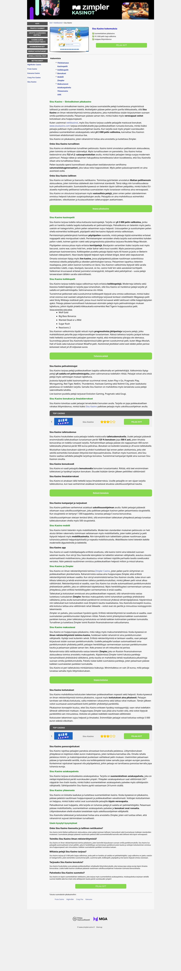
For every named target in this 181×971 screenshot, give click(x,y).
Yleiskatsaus (63, 63)
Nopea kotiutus (101, 680)
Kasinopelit (62, 66)
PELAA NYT (136, 421)
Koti (37, 24)
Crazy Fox (79, 899)
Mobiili (60, 77)
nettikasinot (72, 122)
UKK (59, 94)
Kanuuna (89, 899)
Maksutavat (62, 84)
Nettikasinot (37, 61)
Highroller (70, 899)
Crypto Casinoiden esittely (37, 34)
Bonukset (61, 73)
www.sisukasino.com (60, 125)
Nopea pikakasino (101, 208)
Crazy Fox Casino (34, 78)
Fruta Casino (59, 899)
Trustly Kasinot (37, 28)
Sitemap (99, 927)
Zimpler (61, 80)
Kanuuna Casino (33, 73)
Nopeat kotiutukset (37, 51)
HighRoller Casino (34, 65)
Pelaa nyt (121, 45)
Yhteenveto (62, 91)
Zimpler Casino (102, 571)
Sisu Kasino (91, 406)
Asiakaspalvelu (64, 87)
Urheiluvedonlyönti (37, 56)
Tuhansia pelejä (101, 356)
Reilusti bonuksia (101, 493)
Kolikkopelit (62, 70)
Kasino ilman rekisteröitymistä (37, 41)
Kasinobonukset (37, 47)
